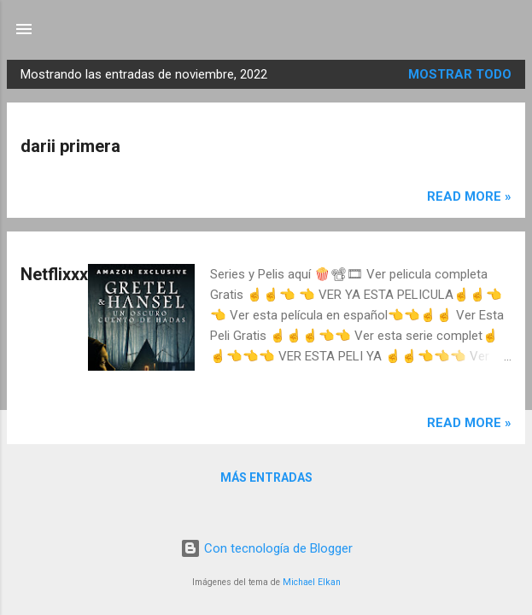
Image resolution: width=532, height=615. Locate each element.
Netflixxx (54, 274)
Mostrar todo (460, 74)
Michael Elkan (312, 582)
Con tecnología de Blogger (266, 548)
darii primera (70, 146)
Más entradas (266, 477)
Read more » (469, 196)
